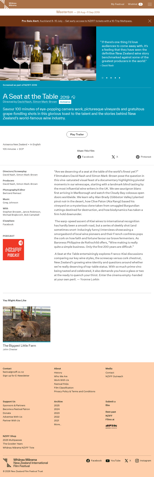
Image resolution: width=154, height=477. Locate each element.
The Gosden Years (13, 443)
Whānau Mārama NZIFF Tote (18, 447)
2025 (57, 405)
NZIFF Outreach (114, 376)
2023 (57, 413)
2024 (57, 409)
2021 (56, 420)
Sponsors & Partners (14, 405)
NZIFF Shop (9, 436)
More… (57, 424)
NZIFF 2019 (30, 85)
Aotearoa (65, 101)
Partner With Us (11, 420)
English (37, 144)
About (57, 368)
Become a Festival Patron (16, 409)
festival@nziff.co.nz (13, 371)
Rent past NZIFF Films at (111, 415)
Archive (58, 401)
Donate (7, 413)
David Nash (24, 101)
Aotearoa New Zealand (15, 144)
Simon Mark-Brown (45, 101)
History (58, 372)
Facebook (8, 224)
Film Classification (64, 387)
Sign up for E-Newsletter (16, 375)
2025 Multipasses (12, 440)
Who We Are (60, 376)
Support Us (9, 401)
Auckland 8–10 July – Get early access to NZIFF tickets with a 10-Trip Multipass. (77, 21)
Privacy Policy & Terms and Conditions (74, 391)
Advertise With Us (12, 416)
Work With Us (61, 380)
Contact (7, 368)
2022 (56, 416)
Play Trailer (77, 134)
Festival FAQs (61, 384)
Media (109, 368)
